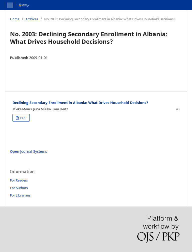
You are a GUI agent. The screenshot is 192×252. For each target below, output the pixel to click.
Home (14, 19)
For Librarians (20, 195)
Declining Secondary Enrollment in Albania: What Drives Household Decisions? (80, 102)
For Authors (19, 188)
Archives (32, 19)
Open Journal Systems (28, 151)
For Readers (19, 180)
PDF (23, 118)
